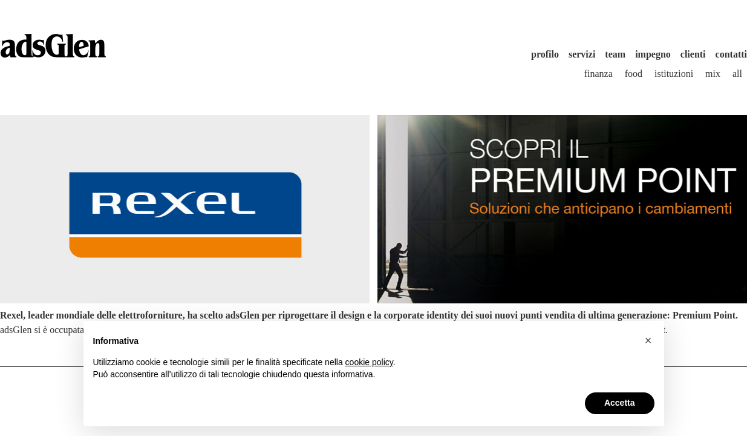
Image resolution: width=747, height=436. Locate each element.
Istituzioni (673, 73)
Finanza (598, 73)
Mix (712, 73)
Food (633, 73)
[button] (648, 340)
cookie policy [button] (369, 362)
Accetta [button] (619, 403)
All (737, 73)
